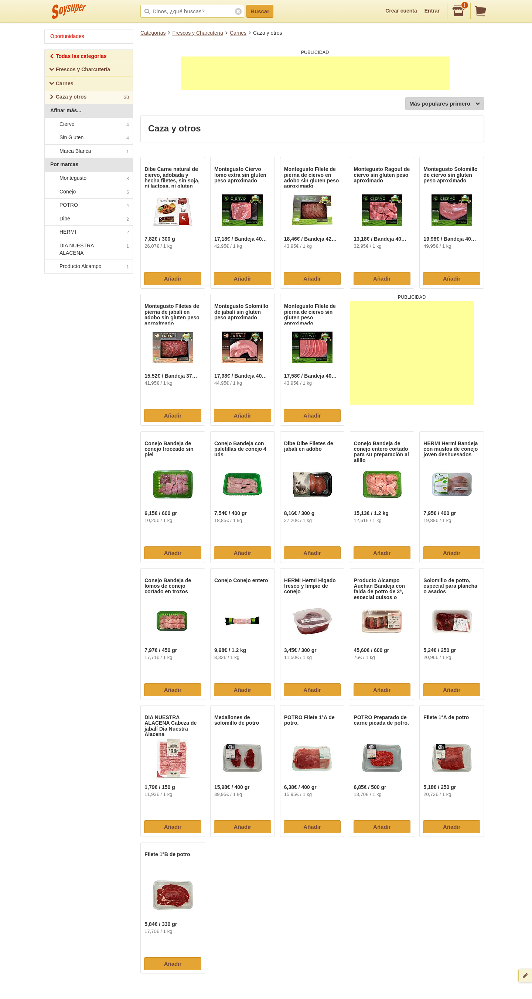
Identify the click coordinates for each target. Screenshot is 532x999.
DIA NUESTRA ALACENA (88, 249)
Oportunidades (67, 36)
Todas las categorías (77, 57)
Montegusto (88, 178)
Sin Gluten (88, 138)
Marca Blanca (88, 151)
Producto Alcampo (88, 266)
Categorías (153, 33)
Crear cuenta (401, 11)
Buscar (259, 11)
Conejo (88, 192)
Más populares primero (444, 103)
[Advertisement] (315, 73)
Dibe (88, 219)
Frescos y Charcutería (197, 33)
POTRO (88, 205)
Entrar (432, 11)
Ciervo (88, 124)
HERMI (88, 233)
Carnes (238, 33)
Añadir (173, 278)
